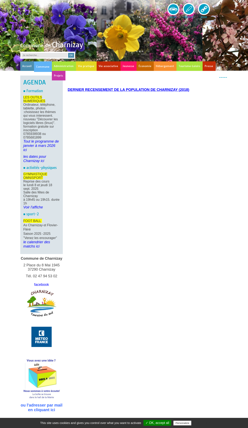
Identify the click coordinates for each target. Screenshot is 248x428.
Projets (58, 75)
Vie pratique (86, 66)
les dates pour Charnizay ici (34, 159)
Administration (64, 66)
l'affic (34, 207)
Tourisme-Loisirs (189, 66)
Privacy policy (202, 423)
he (41, 207)
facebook (41, 285)
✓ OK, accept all (157, 423)
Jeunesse (128, 66)
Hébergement (165, 66)
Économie (145, 66)
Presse (209, 66)
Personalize (182, 423)
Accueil (27, 66)
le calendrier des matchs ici (36, 244)
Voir (26, 207)
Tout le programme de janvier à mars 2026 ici (41, 145)
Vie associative (108, 66)
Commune (42, 66)
